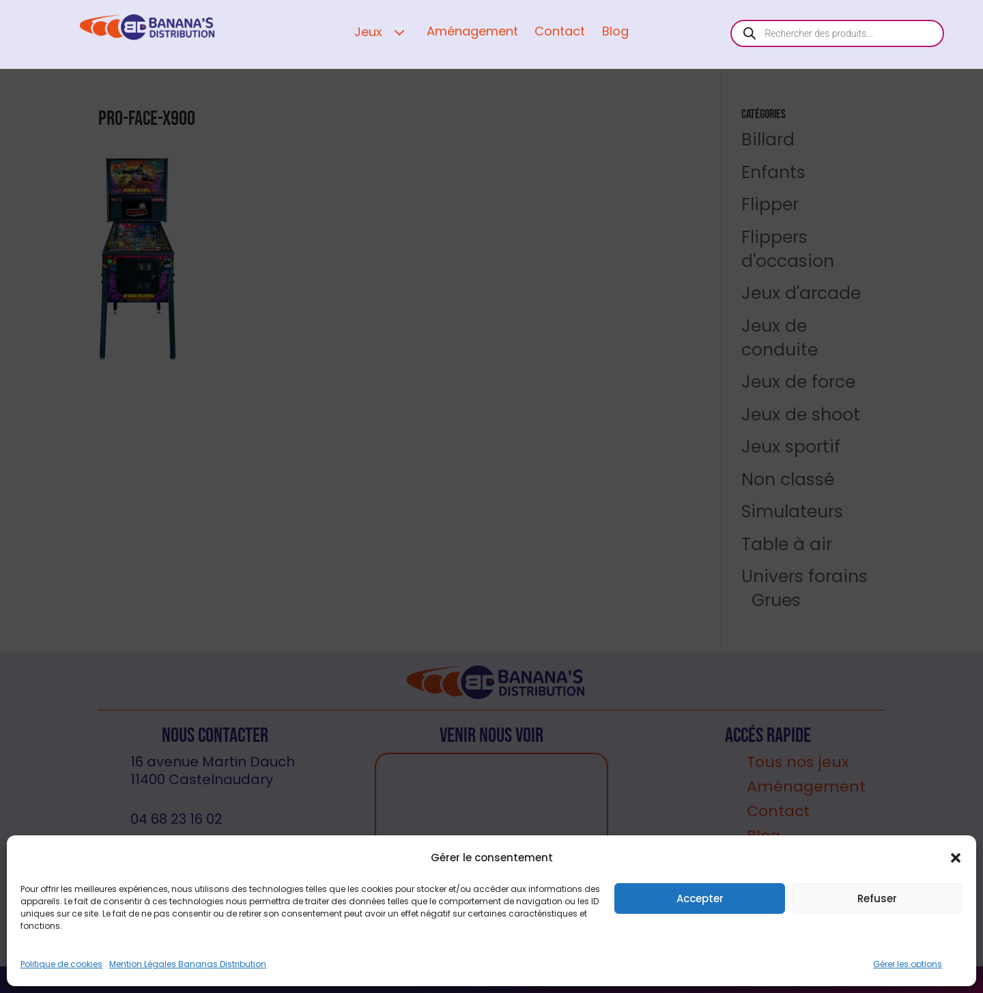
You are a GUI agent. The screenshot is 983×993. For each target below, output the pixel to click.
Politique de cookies (61, 964)
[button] (956, 858)
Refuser (877, 898)
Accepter (700, 898)
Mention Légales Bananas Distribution (187, 964)
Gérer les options (907, 964)
